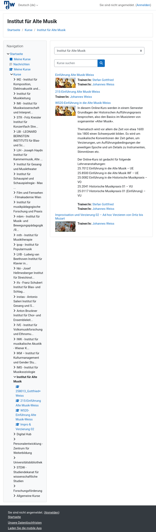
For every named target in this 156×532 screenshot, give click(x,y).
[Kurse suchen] (76, 63)
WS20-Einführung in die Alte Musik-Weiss (83, 103)
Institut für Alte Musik (51, 30)
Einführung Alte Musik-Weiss (74, 75)
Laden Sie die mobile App (25, 528)
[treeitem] (25, 275)
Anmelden (143, 5)
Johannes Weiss (103, 84)
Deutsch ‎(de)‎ (26, 5)
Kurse (28, 30)
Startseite (13, 30)
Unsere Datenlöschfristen (25, 522)
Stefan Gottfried (103, 80)
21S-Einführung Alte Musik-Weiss (77, 92)
